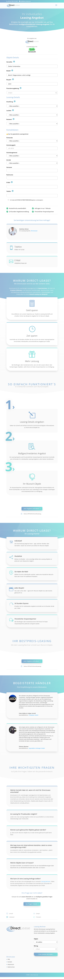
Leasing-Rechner (45, 881)
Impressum (11, 964)
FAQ (9, 959)
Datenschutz (11, 967)
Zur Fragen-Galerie (31, 904)
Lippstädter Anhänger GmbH (37, 748)
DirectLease (34, 231)
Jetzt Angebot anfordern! (31, 509)
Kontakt (10, 962)
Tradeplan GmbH (33, 715)
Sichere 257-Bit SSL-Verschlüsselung (32, 514)
